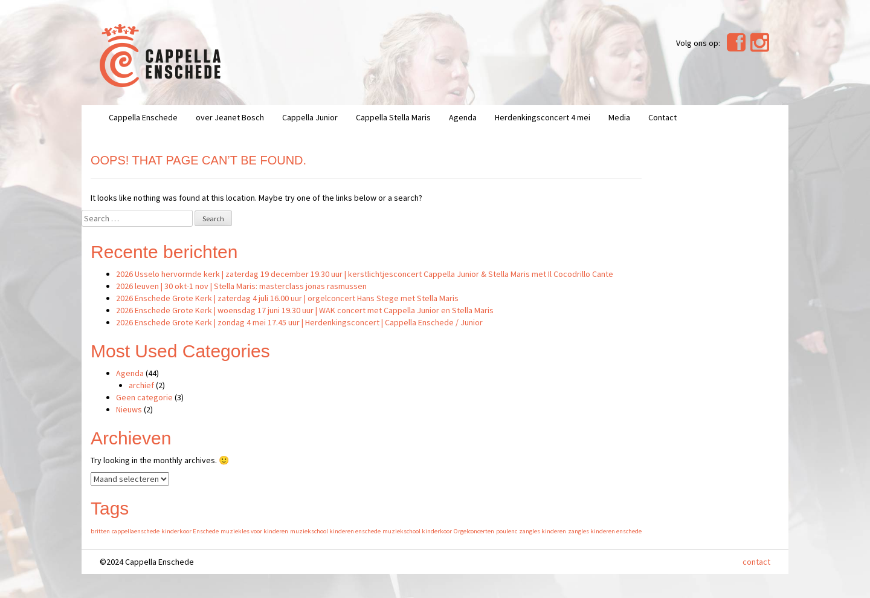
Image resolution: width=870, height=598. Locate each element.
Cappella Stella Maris (393, 117)
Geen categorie (144, 397)
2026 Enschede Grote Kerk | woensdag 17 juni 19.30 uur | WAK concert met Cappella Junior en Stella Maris (305, 310)
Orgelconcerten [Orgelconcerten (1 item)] (474, 531)
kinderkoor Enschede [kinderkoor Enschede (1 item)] (190, 531)
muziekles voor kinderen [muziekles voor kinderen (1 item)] (254, 531)
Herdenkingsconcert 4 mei (542, 117)
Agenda (463, 117)
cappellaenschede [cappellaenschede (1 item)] (136, 531)
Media (619, 117)
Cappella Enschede (143, 117)
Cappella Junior (310, 117)
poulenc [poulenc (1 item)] (506, 531)
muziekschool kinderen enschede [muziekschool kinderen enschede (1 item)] (335, 531)
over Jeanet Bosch (230, 117)
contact (756, 561)
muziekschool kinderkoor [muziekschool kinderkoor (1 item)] (417, 531)
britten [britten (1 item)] (100, 531)
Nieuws (129, 409)
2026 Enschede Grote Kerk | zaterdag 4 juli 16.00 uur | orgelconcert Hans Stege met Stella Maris (287, 298)
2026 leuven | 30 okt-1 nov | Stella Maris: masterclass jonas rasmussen (241, 286)
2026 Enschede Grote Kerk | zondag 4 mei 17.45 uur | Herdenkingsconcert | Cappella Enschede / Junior (299, 322)
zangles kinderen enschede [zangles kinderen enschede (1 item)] (605, 531)
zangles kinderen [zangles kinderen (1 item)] (542, 531)
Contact (662, 117)
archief (141, 385)
